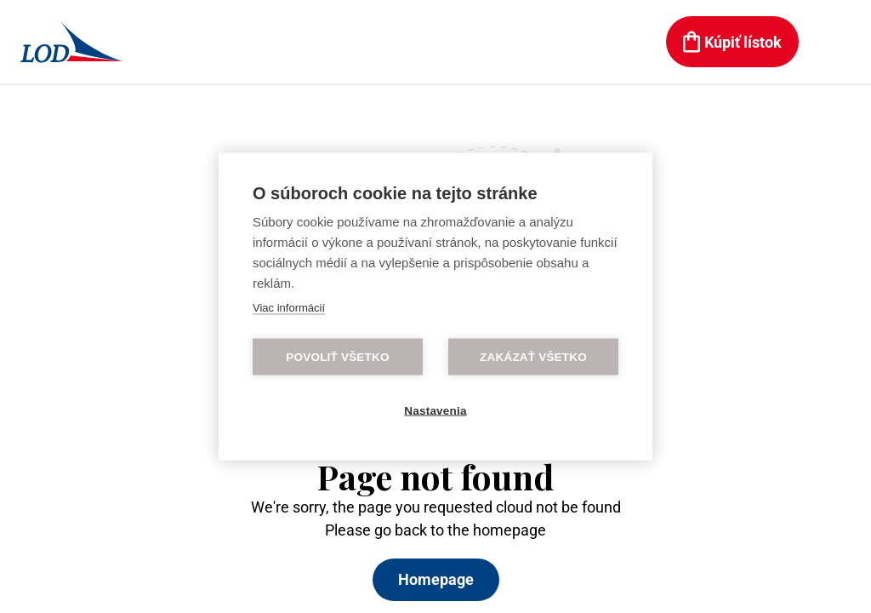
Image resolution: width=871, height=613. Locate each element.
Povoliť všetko (337, 357)
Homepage (436, 579)
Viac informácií (289, 307)
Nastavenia (435, 410)
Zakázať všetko (533, 357)
